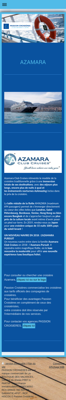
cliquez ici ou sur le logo (31, 279)
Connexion (58, 363)
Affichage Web (56, 367)
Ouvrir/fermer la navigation (33, 4)
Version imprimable (14, 363)
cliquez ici (29, 325)
